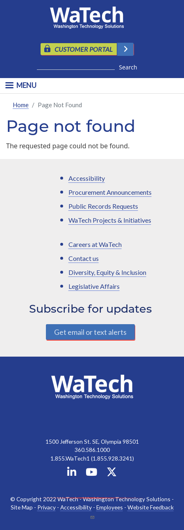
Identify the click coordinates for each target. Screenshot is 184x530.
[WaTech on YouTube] (91, 473)
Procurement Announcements (110, 192)
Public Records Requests (103, 206)
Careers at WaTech (95, 244)
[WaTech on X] (111, 473)
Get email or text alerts (90, 331)
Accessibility (86, 178)
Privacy (46, 507)
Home (21, 104)
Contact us (83, 258)
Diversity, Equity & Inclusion (107, 272)
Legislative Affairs (94, 286)
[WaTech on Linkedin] (71, 473)
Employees (109, 507)
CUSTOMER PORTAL (84, 49)
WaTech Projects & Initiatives (109, 220)
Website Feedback (150, 507)
